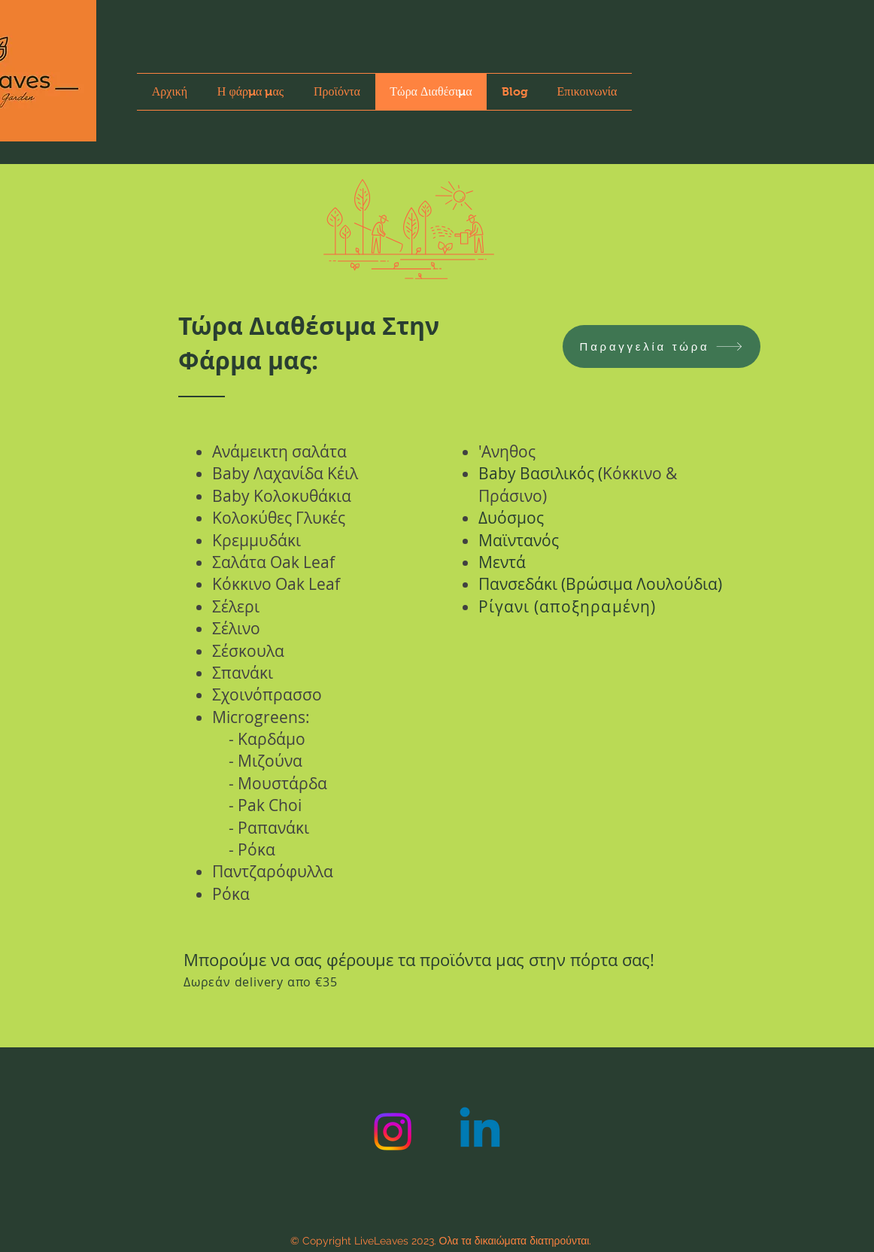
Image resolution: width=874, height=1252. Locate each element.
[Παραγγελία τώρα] (661, 346)
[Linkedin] (480, 1131)
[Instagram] (392, 1131)
